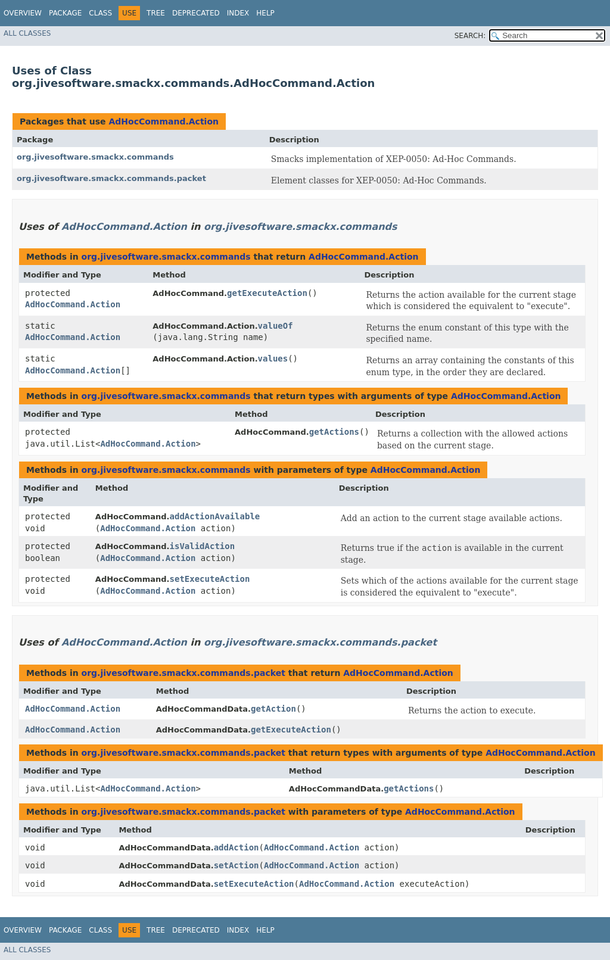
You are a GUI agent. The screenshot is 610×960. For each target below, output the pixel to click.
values (273, 358)
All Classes (27, 33)
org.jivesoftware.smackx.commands (95, 156)
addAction (236, 847)
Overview (23, 13)
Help (265, 13)
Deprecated (196, 13)
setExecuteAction (210, 579)
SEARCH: (470, 36)
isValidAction (202, 546)
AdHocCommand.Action (163, 121)
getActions (334, 432)
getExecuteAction (267, 293)
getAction (273, 708)
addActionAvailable (215, 516)
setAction (236, 865)
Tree (156, 13)
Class (100, 13)
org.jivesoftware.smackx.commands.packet (111, 178)
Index (238, 13)
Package (65, 13)
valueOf (275, 326)
